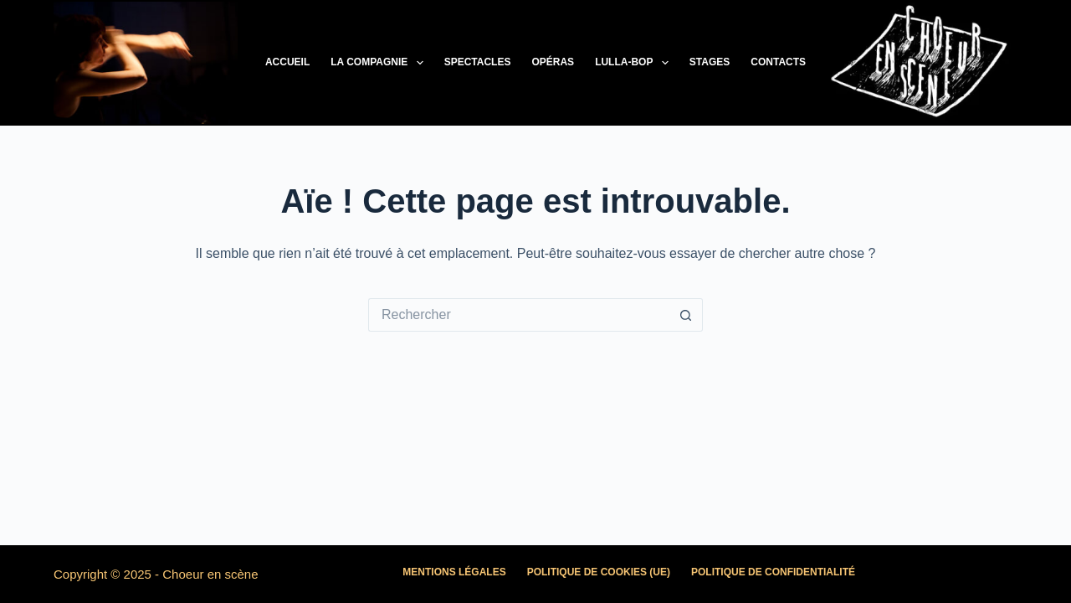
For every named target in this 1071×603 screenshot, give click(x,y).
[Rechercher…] (518, 315)
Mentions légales (453, 572)
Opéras (552, 62)
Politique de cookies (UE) (598, 572)
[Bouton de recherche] (686, 315)
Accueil (287, 62)
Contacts (778, 62)
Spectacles (477, 62)
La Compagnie (380, 63)
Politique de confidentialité (773, 572)
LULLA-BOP (635, 63)
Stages (709, 62)
